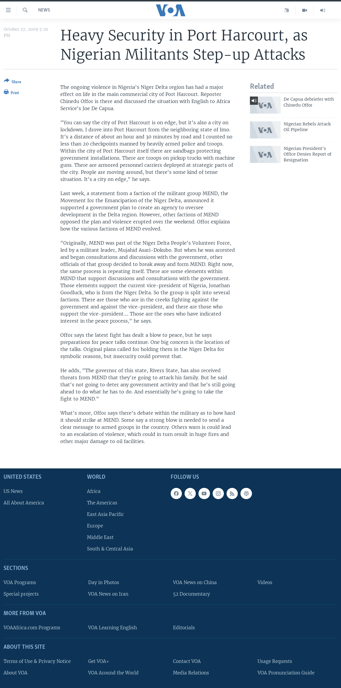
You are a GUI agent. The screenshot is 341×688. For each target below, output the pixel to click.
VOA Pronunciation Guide (286, 672)
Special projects (21, 594)
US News (13, 491)
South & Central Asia (110, 549)
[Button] (12, 82)
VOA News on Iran (108, 594)
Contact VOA (187, 661)
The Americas (102, 502)
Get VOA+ (98, 661)
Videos (265, 582)
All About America (24, 502)
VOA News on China (195, 582)
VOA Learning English (112, 627)
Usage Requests (275, 661)
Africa (94, 491)
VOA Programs (20, 582)
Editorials (184, 627)
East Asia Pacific (105, 514)
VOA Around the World (113, 672)
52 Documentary (191, 594)
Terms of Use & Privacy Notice (37, 661)
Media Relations (191, 672)
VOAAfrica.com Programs (32, 627)
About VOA (16, 672)
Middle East (100, 537)
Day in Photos (103, 582)
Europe (95, 526)
